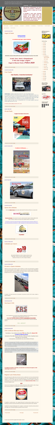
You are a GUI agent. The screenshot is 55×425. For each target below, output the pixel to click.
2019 (44, 54)
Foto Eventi (13, 27)
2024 (44, 46)
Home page (6, 25)
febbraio (45, 67)
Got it (31, 5)
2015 (44, 76)
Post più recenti (7, 412)
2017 (44, 73)
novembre (45, 56)
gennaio (45, 69)
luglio (45, 64)
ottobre (45, 61)
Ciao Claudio (8, 72)
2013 (44, 79)
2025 (44, 44)
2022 (44, 49)
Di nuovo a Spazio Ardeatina (12, 266)
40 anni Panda (8, 111)
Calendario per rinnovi (11, 244)
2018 (44, 71)
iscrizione (22, 25)
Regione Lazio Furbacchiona (12, 374)
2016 (44, 74)
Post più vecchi (35, 412)
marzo (45, 66)
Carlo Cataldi (47, 25)
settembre (45, 62)
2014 (44, 78)
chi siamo (16, 25)
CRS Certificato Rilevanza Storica (14, 330)
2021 (44, 51)
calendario (27, 25)
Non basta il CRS (9, 303)
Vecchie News (40, 25)
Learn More (25, 5)
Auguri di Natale (9, 33)
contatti (11, 25)
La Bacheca (33, 25)
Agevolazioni (6, 27)
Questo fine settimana (11, 207)
